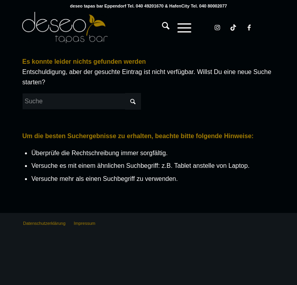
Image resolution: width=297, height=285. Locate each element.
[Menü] (180, 27)
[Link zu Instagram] (217, 27)
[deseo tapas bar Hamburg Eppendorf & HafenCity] (123, 27)
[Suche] (161, 27)
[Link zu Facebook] (249, 27)
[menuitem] (161, 19)
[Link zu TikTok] (233, 27)
